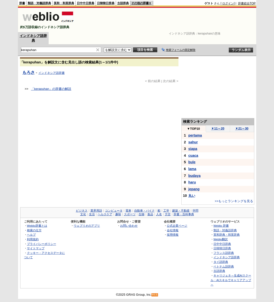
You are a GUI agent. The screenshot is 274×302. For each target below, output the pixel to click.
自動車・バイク (144, 210)
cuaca (193, 155)
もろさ (28, 72)
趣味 (118, 214)
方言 (168, 214)
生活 (92, 214)
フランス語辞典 (223, 252)
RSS (155, 294)
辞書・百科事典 (184, 214)
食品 (150, 214)
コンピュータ (114, 210)
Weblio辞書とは (37, 225)
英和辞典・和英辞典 (226, 234)
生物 (141, 214)
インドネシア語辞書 (51, 73)
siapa (192, 149)
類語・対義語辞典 (39, 3)
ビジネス (82, 210)
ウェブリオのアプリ (87, 225)
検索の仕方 (34, 230)
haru (192, 182)
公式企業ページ (177, 225)
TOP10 (193, 128)
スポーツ (130, 214)
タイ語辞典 (220, 261)
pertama (195, 135)
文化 (83, 214)
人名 (159, 214)
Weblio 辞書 (221, 225)
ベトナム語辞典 (223, 266)
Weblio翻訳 (220, 239)
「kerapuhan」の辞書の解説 (51, 89)
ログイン (228, 3)
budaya (194, 176)
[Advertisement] (167, 20)
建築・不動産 (181, 210)
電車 (128, 210)
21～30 (241, 128)
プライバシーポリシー (41, 243)
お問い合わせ (129, 225)
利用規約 (33, 239)
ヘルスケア (105, 214)
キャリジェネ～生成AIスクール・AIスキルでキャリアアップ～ (231, 280)
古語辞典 (123, 3)
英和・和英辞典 (64, 3)
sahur (193, 142)
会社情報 (172, 230)
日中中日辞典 (85, 3)
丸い (191, 196)
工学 (166, 210)
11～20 (217, 128)
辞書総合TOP (247, 3)
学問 (195, 210)
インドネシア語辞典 (226, 257)
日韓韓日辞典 (106, 3)
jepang (194, 189)
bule (192, 162)
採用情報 (172, 234)
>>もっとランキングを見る (234, 201)
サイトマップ (35, 248)
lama (192, 169)
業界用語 (96, 210)
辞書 (22, 3)
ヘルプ (31, 234)
